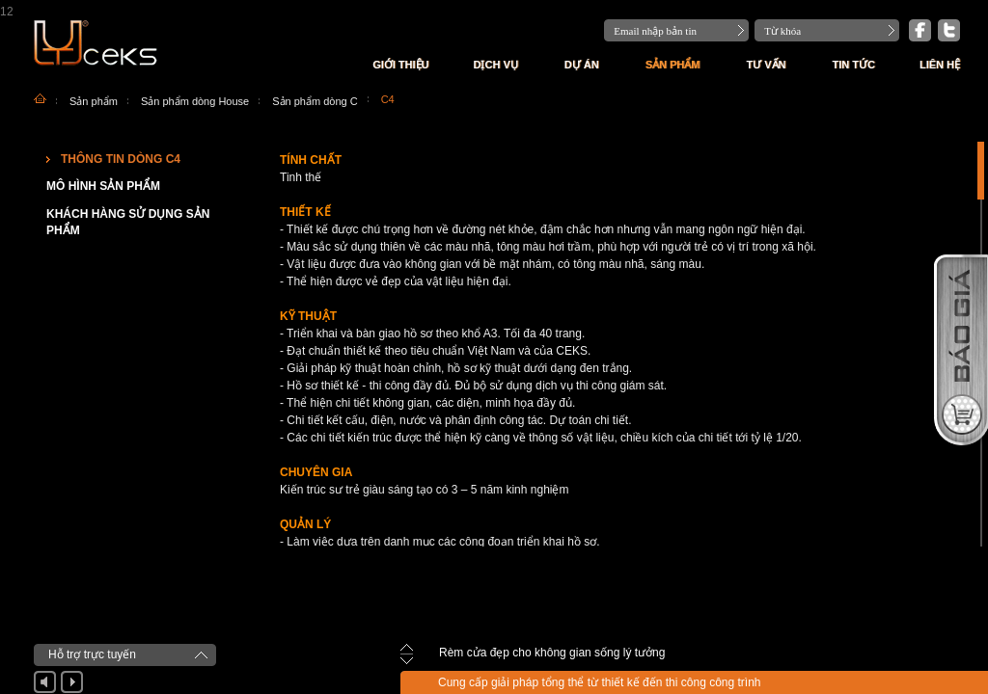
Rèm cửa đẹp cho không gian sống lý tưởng (552, 652)
